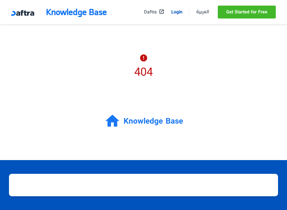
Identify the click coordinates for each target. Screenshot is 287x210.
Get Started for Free (246, 12)
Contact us (261, 185)
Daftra (206, 185)
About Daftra (232, 185)
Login (176, 12)
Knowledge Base (76, 12)
